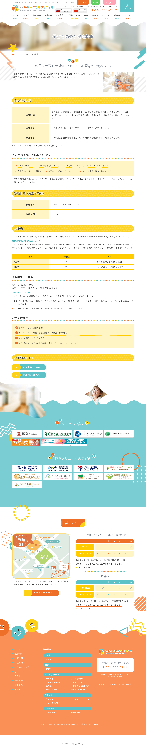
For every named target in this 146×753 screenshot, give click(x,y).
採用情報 (83, 2)
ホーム (15, 16)
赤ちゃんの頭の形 (78, 689)
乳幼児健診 (50, 712)
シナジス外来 (51, 689)
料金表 (95, 16)
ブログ (127, 16)
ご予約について (74, 16)
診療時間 (37, 16)
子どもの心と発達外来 (80, 686)
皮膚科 (49, 669)
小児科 (49, 659)
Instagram (109, 2)
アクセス (105, 16)
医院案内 (48, 16)
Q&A (86, 16)
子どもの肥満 (76, 682)
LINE (95, 2)
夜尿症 (49, 686)
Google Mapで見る (43, 593)
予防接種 (49, 699)
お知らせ (117, 16)
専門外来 (49, 679)
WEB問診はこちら (31, 375)
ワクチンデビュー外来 (80, 699)
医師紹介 (25, 16)
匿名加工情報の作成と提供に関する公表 (115, 684)
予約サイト (23, 328)
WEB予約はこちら (31, 367)
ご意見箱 (127, 7)
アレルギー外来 (77, 679)
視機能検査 (75, 712)
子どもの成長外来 (53, 682)
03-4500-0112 (116, 667)
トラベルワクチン (53, 703)
